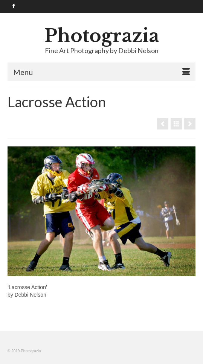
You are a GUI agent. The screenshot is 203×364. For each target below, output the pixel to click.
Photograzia (101, 35)
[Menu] (101, 71)
